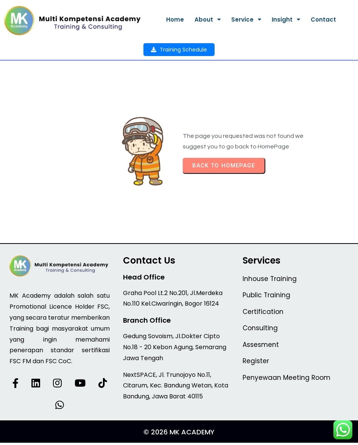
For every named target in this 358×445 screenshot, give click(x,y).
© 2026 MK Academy (179, 434)
